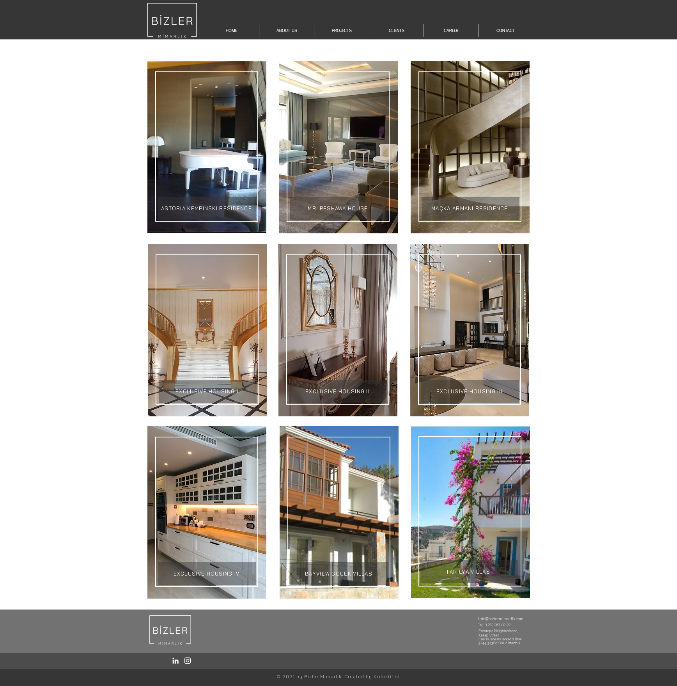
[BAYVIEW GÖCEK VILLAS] (339, 573)
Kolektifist (387, 676)
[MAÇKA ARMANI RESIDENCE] (470, 208)
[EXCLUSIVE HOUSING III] (470, 391)
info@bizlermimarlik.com (500, 618)
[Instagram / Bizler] (187, 660)
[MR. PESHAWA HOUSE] (339, 208)
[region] (206, 147)
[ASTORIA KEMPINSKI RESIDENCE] (207, 208)
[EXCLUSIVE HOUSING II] (338, 391)
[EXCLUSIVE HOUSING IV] (207, 573)
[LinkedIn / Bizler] (175, 660)
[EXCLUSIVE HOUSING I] (208, 391)
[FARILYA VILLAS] (469, 571)
